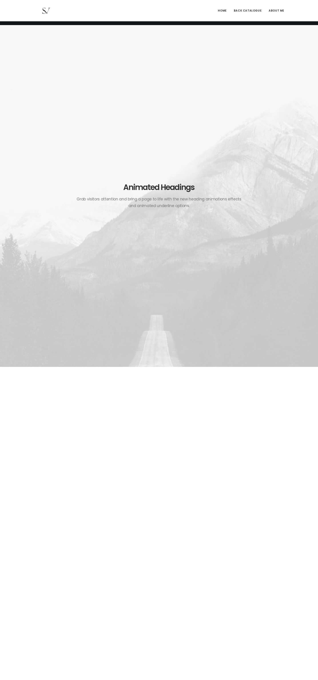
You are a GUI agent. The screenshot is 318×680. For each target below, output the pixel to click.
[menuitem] (224, 12)
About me (276, 12)
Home (222, 12)
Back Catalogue (248, 12)
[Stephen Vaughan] (41, 12)
